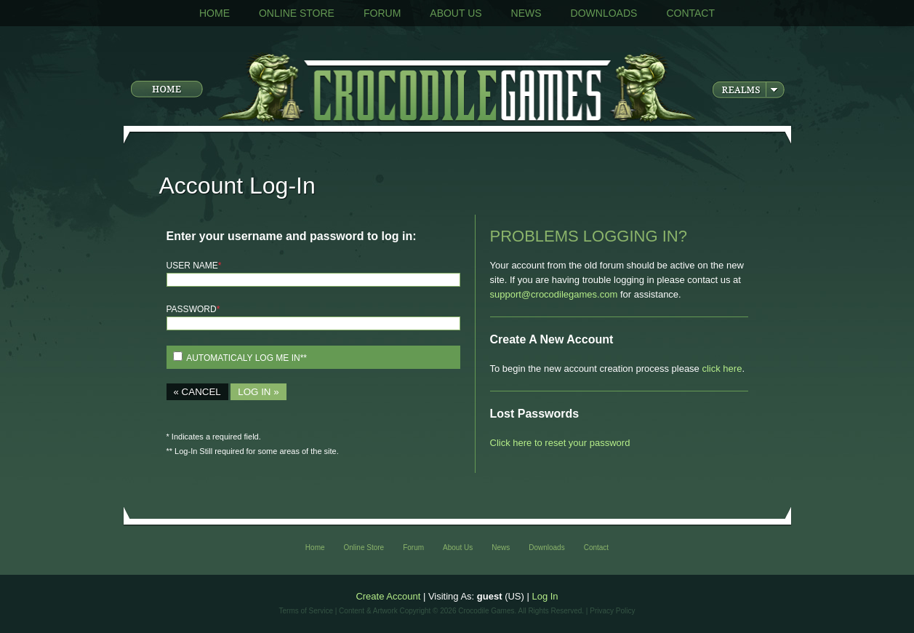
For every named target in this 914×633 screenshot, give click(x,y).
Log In (545, 596)
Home (214, 13)
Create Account (388, 596)
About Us (455, 13)
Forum (382, 13)
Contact (690, 13)
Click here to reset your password (560, 442)
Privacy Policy (612, 611)
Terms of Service (306, 611)
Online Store (296, 13)
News (526, 13)
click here (722, 368)
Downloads (604, 13)
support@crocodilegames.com (554, 294)
